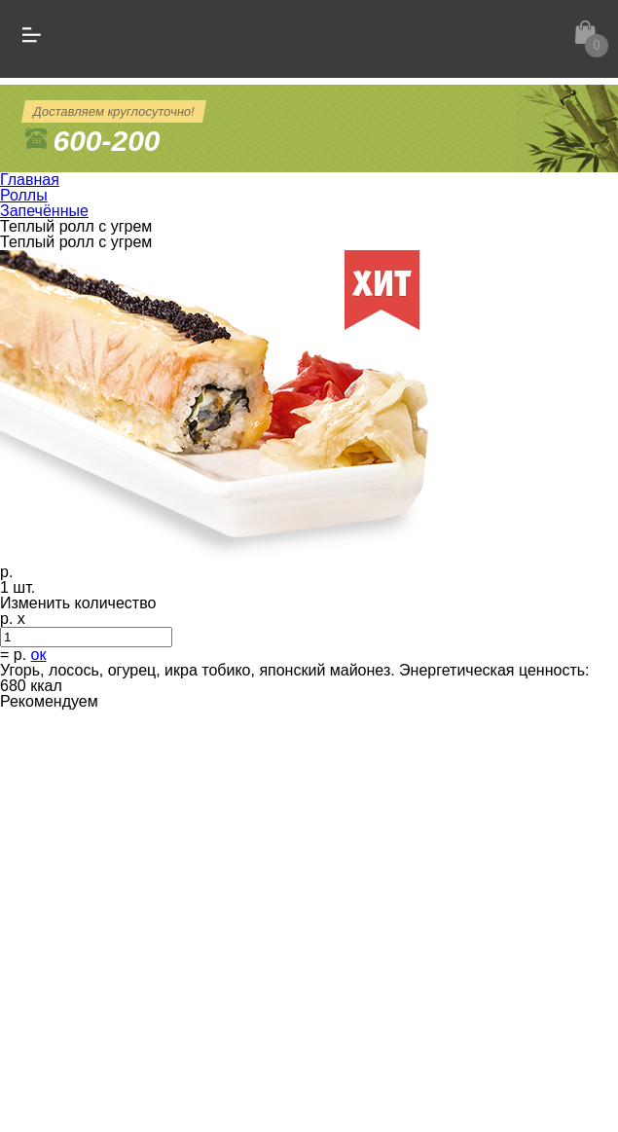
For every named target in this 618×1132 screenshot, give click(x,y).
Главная (29, 179)
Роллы (24, 195)
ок (39, 654)
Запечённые (44, 210)
